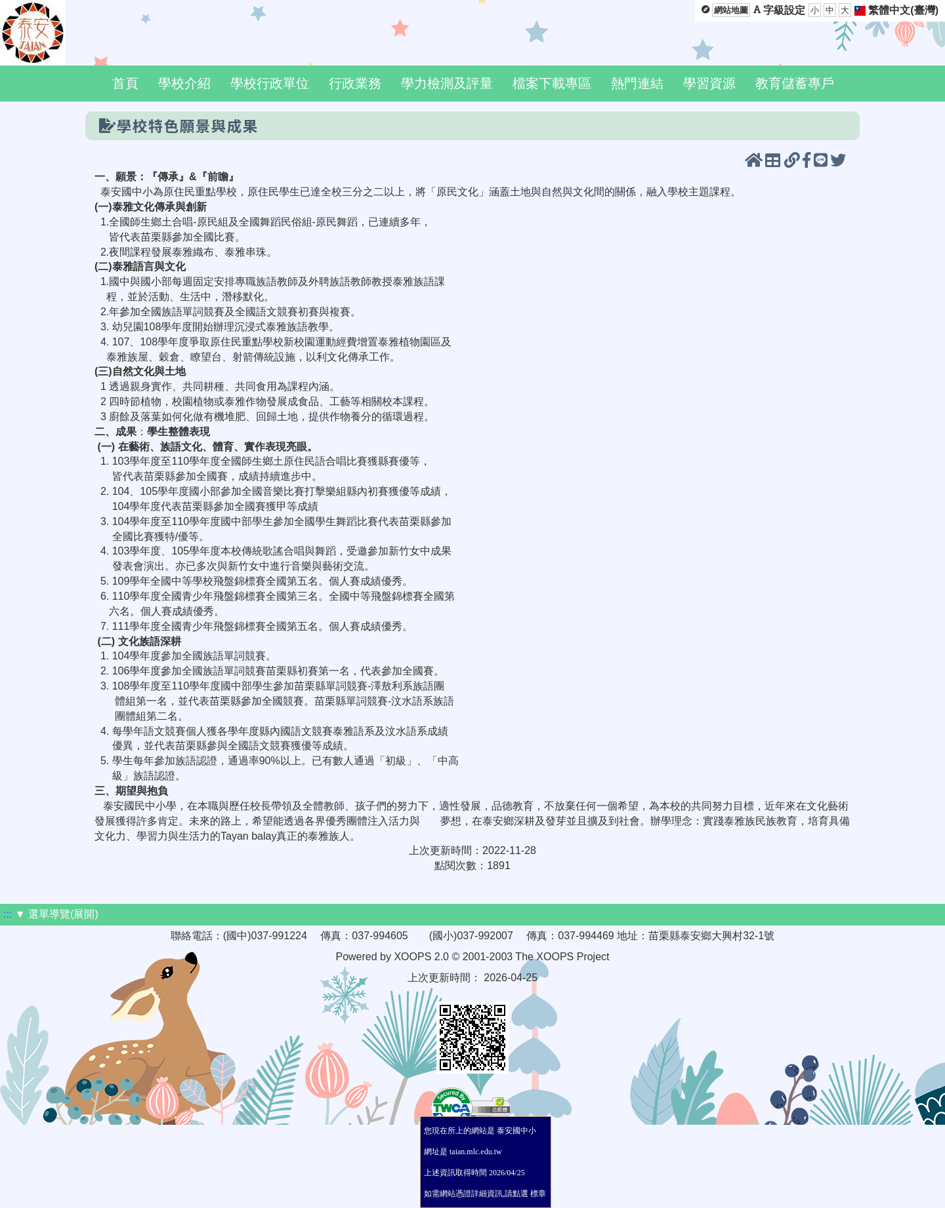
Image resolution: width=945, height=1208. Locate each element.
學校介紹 (184, 83)
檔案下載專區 (552, 83)
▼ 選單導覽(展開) (56, 914)
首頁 (125, 83)
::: (7, 914)
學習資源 (709, 83)
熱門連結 (637, 83)
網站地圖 (731, 10)
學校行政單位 (269, 83)
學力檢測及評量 (447, 83)
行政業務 (355, 83)
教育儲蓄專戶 (794, 83)
